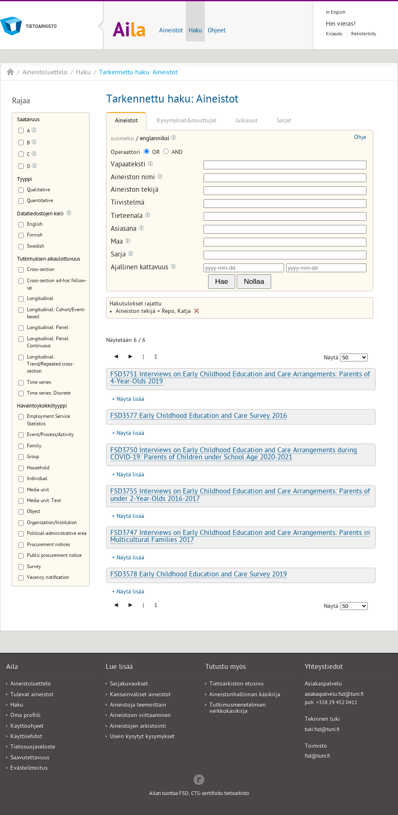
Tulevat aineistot (31, 695)
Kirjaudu (334, 34)
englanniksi (155, 139)
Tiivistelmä (127, 203)
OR (152, 152)
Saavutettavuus (29, 758)
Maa (121, 242)
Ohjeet (217, 31)
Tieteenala (130, 216)
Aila (10, 71)
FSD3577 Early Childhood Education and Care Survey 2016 (198, 416)
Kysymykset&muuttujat (186, 121)
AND (172, 152)
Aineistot (171, 31)
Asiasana (127, 229)
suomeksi (123, 139)
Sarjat (284, 121)
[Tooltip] (34, 131)
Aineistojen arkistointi (138, 726)
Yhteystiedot (324, 668)
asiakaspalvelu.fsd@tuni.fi (334, 695)
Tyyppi (24, 180)
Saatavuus (28, 120)
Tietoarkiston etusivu (236, 684)
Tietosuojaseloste (32, 747)
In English (335, 12)
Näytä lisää (130, 399)
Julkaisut (246, 121)
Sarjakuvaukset (129, 684)
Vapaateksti (132, 165)
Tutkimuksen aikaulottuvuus (48, 259)
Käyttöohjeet (27, 726)
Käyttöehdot (26, 737)
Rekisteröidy (363, 34)
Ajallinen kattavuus (143, 268)
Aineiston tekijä (134, 190)
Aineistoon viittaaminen (140, 716)
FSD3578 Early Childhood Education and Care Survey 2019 (198, 575)
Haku (195, 31)
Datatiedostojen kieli (40, 214)
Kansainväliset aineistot (140, 695)
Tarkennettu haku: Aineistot (138, 73)
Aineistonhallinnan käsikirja (244, 695)
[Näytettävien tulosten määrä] (354, 357)
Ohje (360, 138)
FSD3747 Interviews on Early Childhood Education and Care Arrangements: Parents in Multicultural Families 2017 (240, 537)
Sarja (122, 255)
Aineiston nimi (137, 178)
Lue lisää (119, 668)
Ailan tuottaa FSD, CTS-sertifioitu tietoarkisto (199, 794)
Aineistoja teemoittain (138, 705)
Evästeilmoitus (29, 768)
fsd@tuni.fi (317, 757)
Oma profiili (25, 716)
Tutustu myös (225, 668)
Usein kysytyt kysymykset (142, 737)
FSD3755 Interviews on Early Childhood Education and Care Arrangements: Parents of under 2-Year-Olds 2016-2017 (240, 495)
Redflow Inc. (199, 779)
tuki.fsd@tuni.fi (322, 730)
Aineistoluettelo (45, 73)
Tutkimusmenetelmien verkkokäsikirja (237, 708)
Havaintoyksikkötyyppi (42, 406)
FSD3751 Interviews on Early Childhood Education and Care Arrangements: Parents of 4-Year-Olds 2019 (240, 378)
